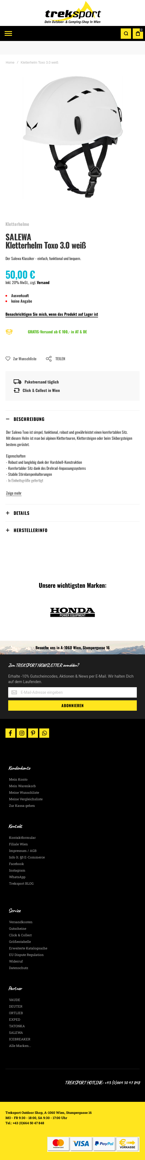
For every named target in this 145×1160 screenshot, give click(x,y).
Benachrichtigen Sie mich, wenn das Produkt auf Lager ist (51, 314)
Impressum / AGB (23, 850)
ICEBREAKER (19, 1039)
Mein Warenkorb (22, 786)
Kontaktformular (22, 837)
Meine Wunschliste (24, 792)
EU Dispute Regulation (26, 954)
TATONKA (17, 1026)
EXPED (14, 1019)
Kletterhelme (17, 224)
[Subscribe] (72, 705)
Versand (43, 282)
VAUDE (14, 999)
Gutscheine (17, 928)
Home (10, 62)
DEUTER (15, 1006)
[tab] (72, 418)
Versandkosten (20, 922)
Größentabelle (20, 941)
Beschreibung (29, 419)
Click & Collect (20, 935)
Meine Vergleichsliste (26, 799)
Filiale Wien (18, 844)
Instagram (17, 870)
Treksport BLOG (21, 883)
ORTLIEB (16, 1013)
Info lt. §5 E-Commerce (27, 857)
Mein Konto (18, 779)
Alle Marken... (20, 1045)
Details (21, 513)
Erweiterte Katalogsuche (28, 948)
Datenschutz (18, 968)
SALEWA (18, 237)
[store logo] (73, 13)
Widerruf (16, 961)
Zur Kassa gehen (22, 805)
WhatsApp (17, 877)
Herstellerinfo (31, 530)
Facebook (16, 863)
